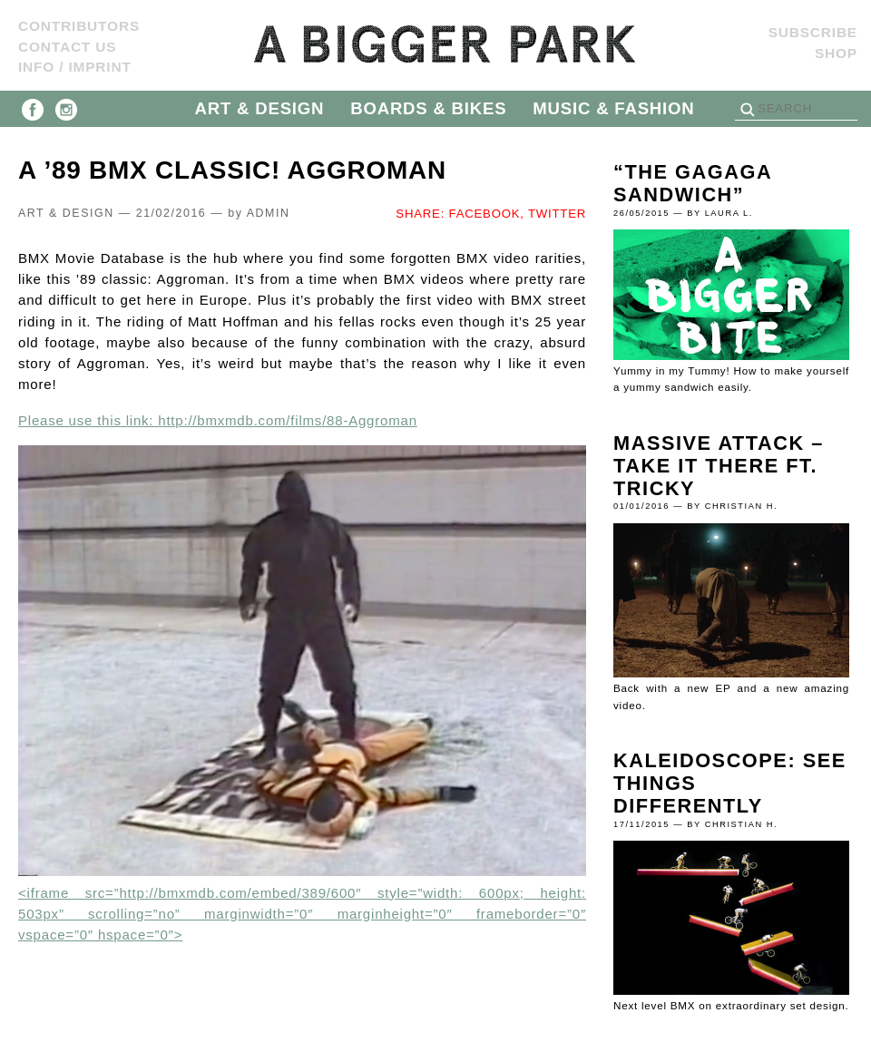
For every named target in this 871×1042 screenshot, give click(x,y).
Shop (836, 53)
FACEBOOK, (486, 213)
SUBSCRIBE (812, 32)
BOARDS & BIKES (428, 108)
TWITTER (557, 213)
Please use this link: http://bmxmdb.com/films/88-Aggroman (217, 420)
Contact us (67, 46)
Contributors (79, 26)
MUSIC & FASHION (613, 108)
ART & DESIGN (260, 108)
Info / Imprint (75, 66)
